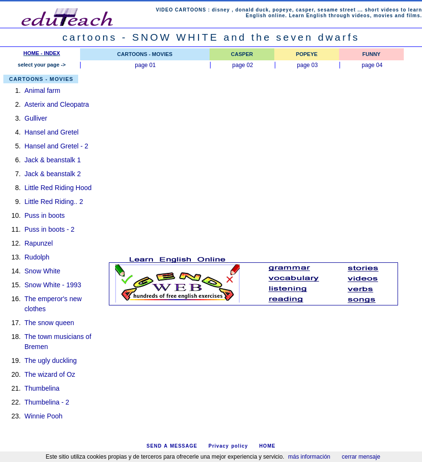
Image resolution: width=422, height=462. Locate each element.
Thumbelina (41, 388)
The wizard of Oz (49, 374)
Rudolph (36, 257)
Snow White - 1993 (52, 285)
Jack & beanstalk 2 (52, 174)
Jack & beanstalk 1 (52, 160)
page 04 (372, 65)
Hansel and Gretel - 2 (56, 146)
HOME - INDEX (41, 53)
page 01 (145, 65)
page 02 (242, 65)
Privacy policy (228, 446)
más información (309, 456)
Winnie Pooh (43, 416)
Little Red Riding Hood (58, 188)
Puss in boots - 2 (49, 229)
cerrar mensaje (361, 456)
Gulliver (35, 118)
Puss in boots (44, 215)
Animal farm (42, 90)
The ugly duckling (50, 360)
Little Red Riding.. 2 (53, 201)
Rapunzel (38, 243)
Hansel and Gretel (51, 132)
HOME (267, 446)
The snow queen (49, 323)
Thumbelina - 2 (46, 402)
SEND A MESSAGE (172, 446)
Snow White (42, 271)
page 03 (307, 65)
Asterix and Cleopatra (56, 104)
